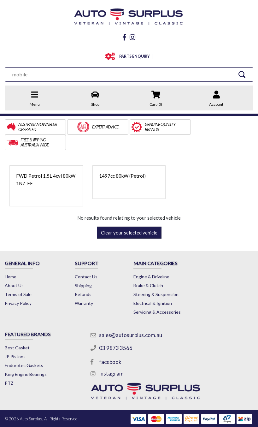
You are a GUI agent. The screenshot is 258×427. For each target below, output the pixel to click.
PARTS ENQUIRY (133, 56)
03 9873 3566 (116, 332)
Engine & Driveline (151, 261)
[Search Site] (242, 74)
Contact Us (86, 261)
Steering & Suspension (156, 279)
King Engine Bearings (26, 358)
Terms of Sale (18, 279)
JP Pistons (15, 341)
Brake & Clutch (148, 270)
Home (10, 261)
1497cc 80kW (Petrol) (122, 160)
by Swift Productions (207, 418)
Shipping (83, 270)
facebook (110, 346)
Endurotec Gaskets (24, 350)
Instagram (111, 358)
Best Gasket (17, 332)
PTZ (9, 367)
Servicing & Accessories (157, 296)
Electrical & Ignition (152, 287)
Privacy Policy (18, 287)
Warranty (84, 287)
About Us (14, 270)
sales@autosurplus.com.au (130, 319)
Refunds (83, 279)
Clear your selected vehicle (129, 217)
